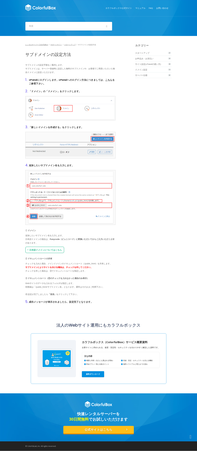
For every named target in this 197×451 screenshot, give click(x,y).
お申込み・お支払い (144, 58)
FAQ (151, 4)
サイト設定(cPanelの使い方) (148, 64)
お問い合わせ (162, 4)
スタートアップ (70, 45)
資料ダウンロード (93, 374)
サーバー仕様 (141, 75)
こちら (108, 80)
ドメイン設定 (141, 69)
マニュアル (140, 4)
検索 (31, 26)
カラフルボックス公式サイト (118, 4)
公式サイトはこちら (98, 430)
